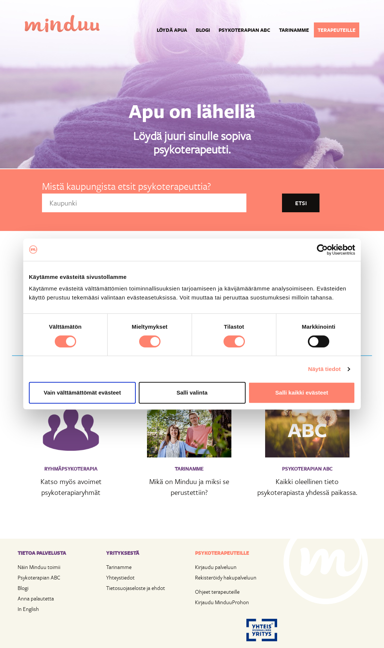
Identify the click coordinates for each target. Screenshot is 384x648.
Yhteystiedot (120, 577)
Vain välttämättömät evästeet (82, 392)
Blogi (203, 30)
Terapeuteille (337, 30)
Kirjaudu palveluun (216, 567)
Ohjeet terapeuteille (217, 591)
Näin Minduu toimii (39, 567)
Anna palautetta (36, 598)
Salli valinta (192, 392)
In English (28, 608)
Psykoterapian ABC (244, 30)
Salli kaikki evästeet (301, 392)
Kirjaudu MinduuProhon (222, 602)
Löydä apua (172, 30)
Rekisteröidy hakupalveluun (225, 577)
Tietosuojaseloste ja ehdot (135, 587)
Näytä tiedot (324, 369)
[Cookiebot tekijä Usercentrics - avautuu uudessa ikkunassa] (322, 249)
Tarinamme (294, 30)
